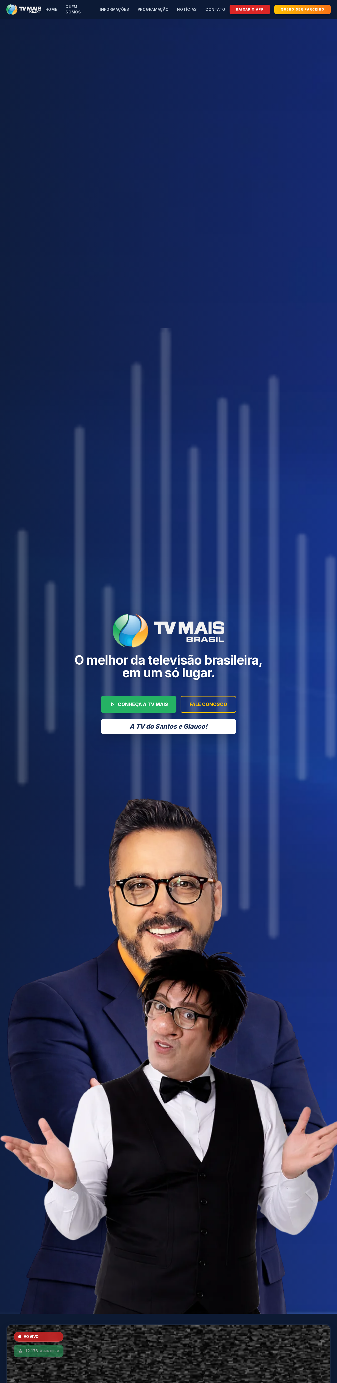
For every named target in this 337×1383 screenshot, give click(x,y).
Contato (215, 9)
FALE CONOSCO (208, 704)
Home (51, 9)
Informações (114, 9)
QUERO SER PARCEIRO (302, 9)
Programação (153, 9)
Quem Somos (73, 9)
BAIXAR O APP (250, 9)
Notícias (187, 9)
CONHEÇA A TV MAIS (138, 704)
